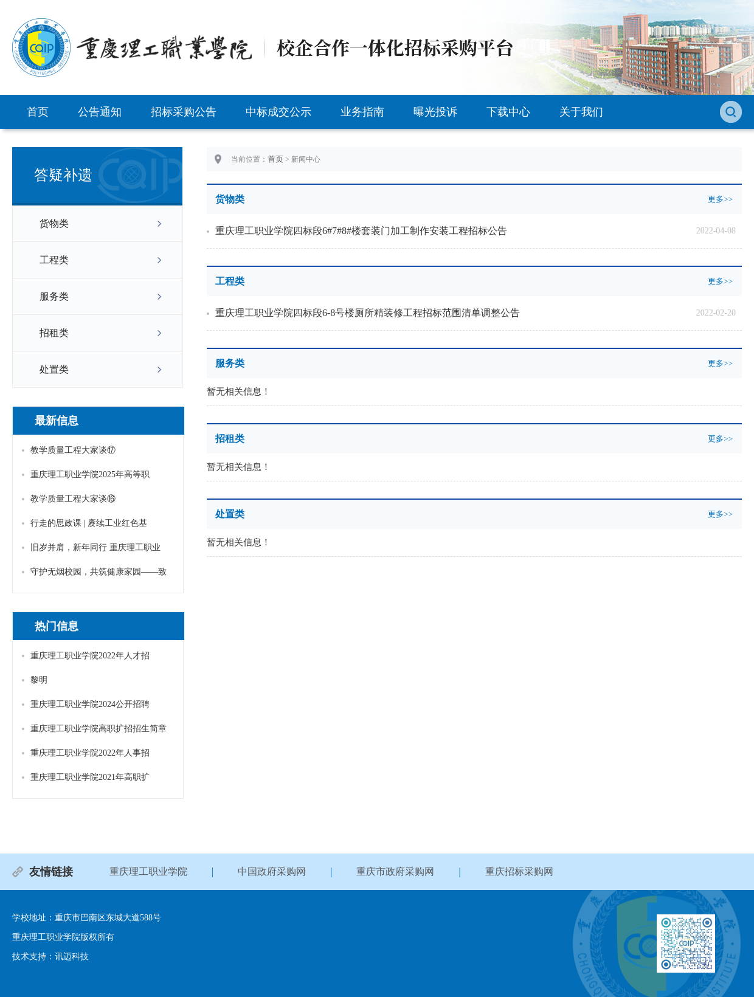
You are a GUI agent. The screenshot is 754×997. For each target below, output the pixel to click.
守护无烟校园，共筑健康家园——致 (98, 571)
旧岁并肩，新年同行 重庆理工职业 (95, 547)
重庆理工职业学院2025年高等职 (90, 474)
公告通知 (100, 112)
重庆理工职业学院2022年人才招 (90, 655)
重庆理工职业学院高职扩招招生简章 (98, 728)
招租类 (54, 333)
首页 (38, 112)
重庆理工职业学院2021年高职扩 (90, 777)
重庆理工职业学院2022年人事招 (90, 752)
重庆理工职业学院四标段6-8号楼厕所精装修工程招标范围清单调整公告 (367, 313)
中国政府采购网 (272, 871)
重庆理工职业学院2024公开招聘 (90, 704)
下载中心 (508, 112)
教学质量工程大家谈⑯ (73, 498)
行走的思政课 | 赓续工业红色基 (88, 523)
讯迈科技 (72, 956)
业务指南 (362, 112)
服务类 (54, 296)
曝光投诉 (435, 112)
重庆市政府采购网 (395, 871)
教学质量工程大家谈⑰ (73, 450)
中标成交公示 (278, 112)
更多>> (720, 199)
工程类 (54, 260)
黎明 (38, 680)
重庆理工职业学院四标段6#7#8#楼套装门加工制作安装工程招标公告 (361, 231)
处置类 (54, 369)
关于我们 (581, 112)
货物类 (54, 223)
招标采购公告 (183, 112)
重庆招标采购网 (519, 871)
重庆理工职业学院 (148, 871)
